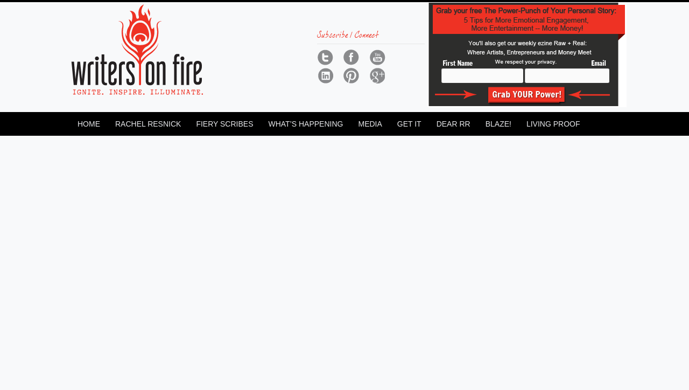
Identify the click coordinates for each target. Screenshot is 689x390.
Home (89, 124)
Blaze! (498, 124)
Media (370, 124)
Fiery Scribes (224, 124)
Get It (409, 124)
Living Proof (553, 124)
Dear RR (453, 124)
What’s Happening (305, 124)
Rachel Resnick (148, 124)
